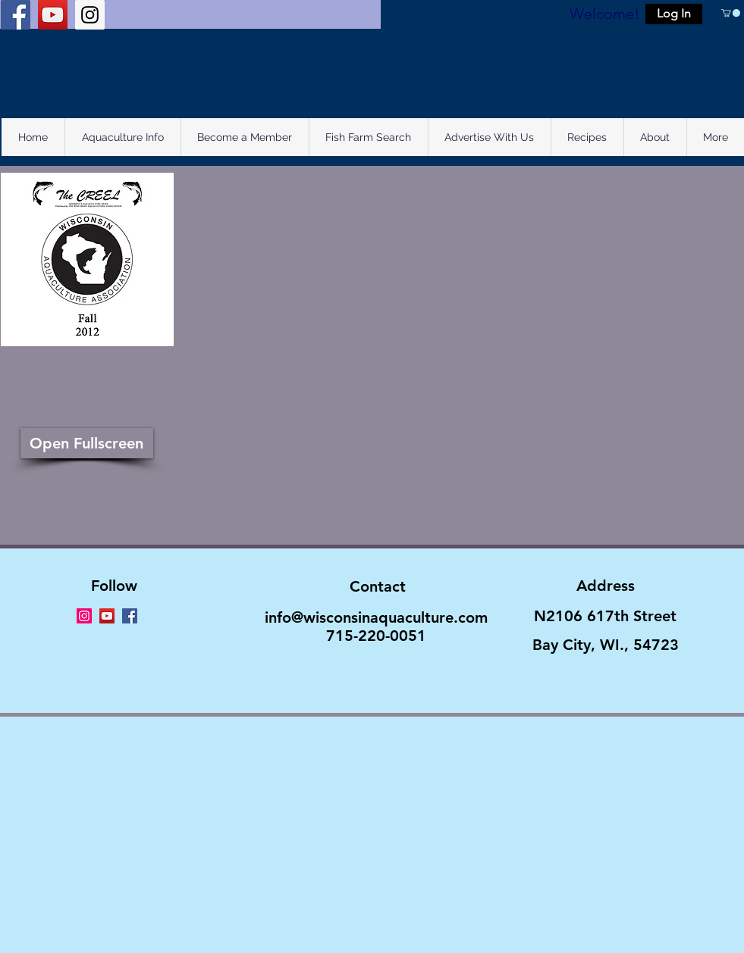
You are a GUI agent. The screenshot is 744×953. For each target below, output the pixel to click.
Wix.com (484, 730)
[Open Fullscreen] (86, 443)
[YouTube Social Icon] (52, 15)
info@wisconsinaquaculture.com (376, 617)
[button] (673, 14)
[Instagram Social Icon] (90, 15)
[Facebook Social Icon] (15, 15)
